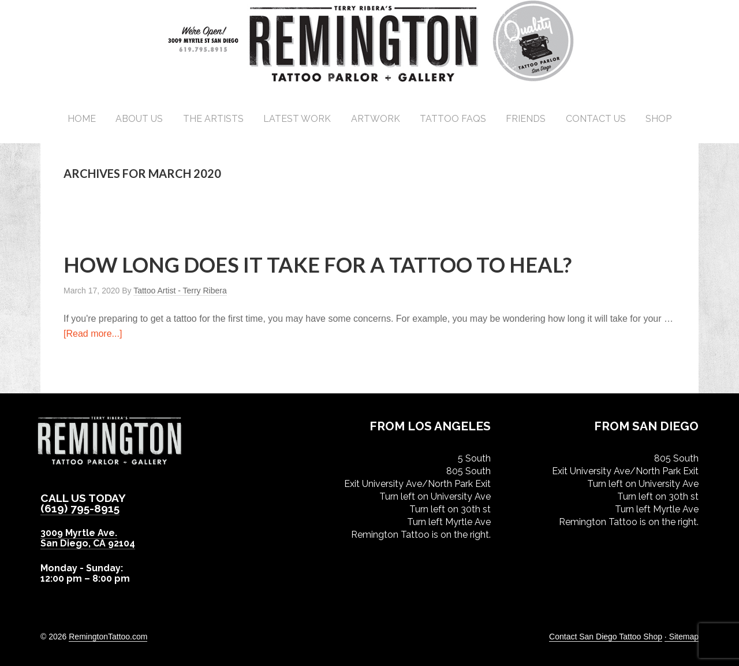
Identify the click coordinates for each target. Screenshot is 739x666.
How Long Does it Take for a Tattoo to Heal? (318, 264)
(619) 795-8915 (80, 508)
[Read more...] (93, 333)
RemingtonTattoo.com (108, 636)
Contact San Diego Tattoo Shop (605, 636)
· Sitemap (682, 636)
